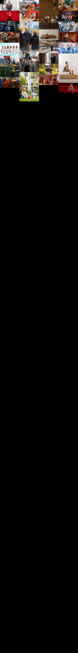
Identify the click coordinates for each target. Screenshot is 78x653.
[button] (2, 2)
